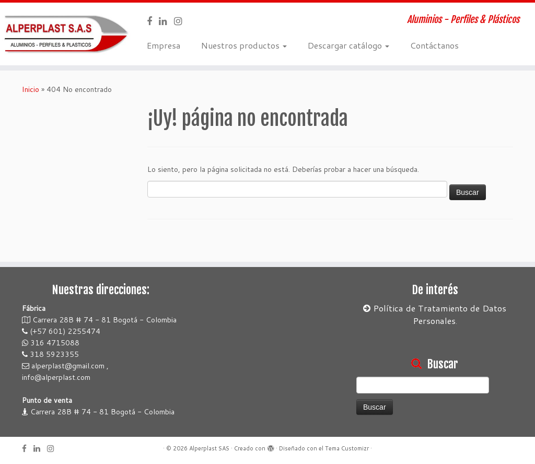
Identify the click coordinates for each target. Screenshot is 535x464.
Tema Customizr (347, 448)
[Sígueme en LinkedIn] (166, 21)
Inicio (30, 89)
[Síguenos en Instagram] (181, 21)
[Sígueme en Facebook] (153, 21)
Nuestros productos (244, 45)
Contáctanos (434, 45)
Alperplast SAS (209, 448)
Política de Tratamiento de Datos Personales (434, 314)
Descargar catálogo (348, 45)
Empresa (163, 45)
